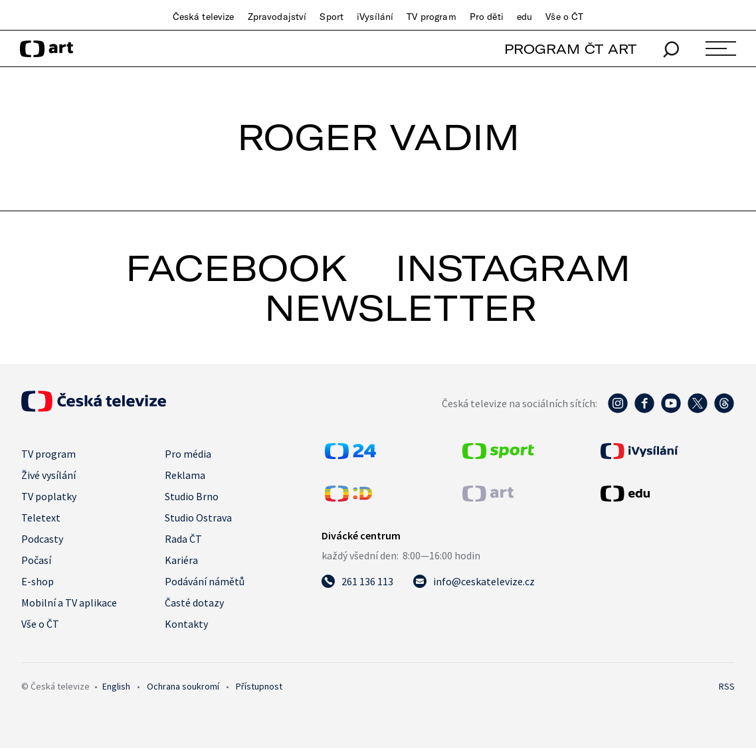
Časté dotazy (194, 602)
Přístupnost (259, 686)
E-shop (37, 581)
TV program (431, 17)
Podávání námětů (204, 581)
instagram (512, 267)
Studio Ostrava (198, 517)
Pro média (188, 453)
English (116, 686)
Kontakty (186, 623)
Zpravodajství (277, 17)
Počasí (36, 560)
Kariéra (181, 560)
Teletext (40, 517)
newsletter (400, 307)
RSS (727, 686)
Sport (331, 17)
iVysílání (375, 17)
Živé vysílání (48, 475)
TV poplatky (48, 496)
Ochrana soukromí (183, 686)
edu (524, 17)
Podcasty (42, 538)
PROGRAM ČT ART (570, 49)
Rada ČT (183, 538)
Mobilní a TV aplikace (69, 602)
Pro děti (487, 17)
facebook (236, 267)
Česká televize (204, 17)
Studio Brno (192, 496)
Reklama (185, 475)
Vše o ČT (564, 17)
